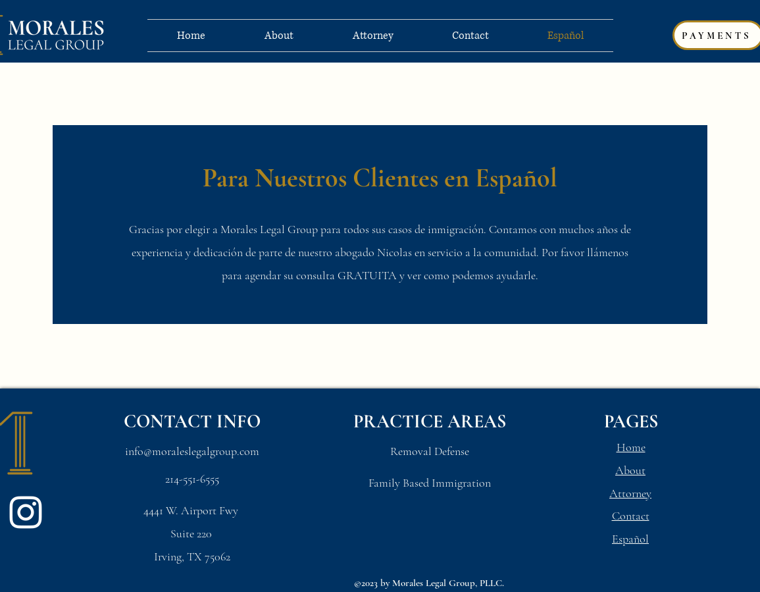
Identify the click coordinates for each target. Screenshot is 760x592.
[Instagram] (25, 512)
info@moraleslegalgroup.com (192, 451)
